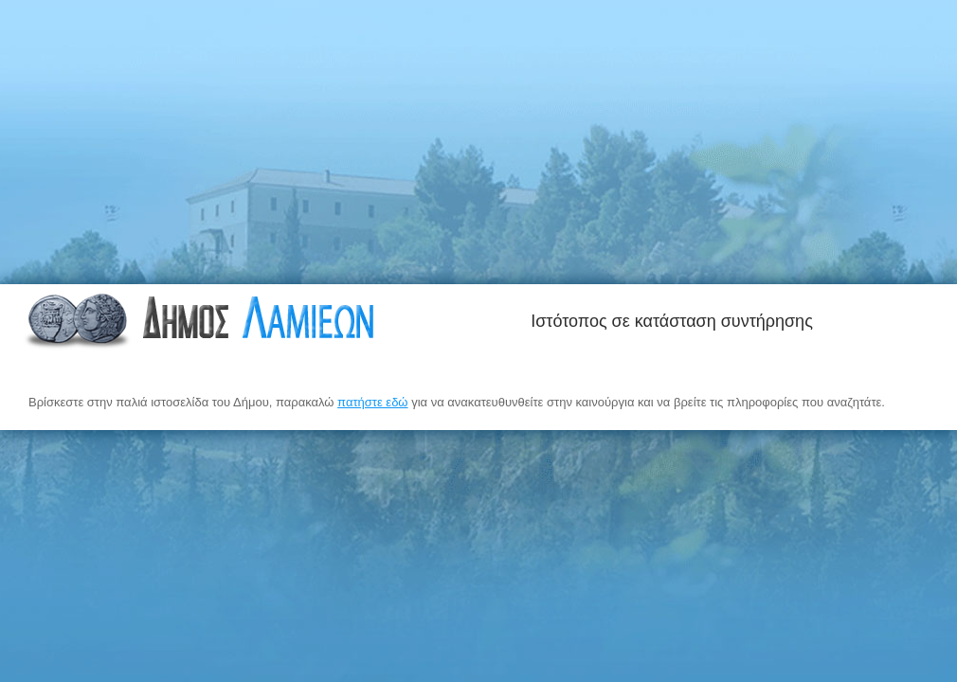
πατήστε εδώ (372, 402)
